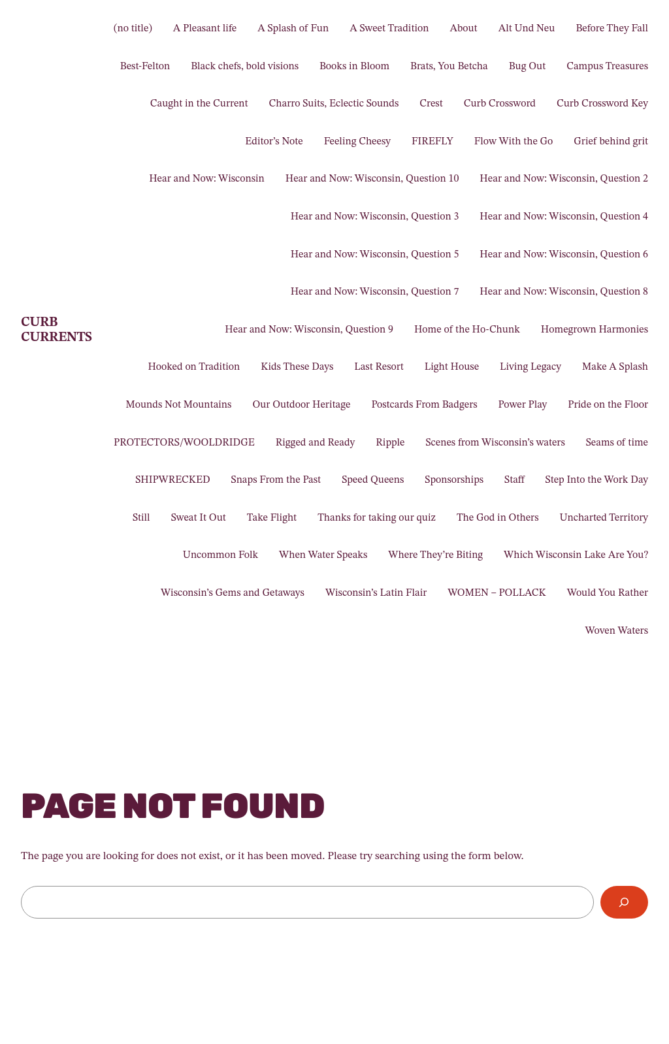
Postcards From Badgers (424, 405)
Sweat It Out (198, 518)
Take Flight (272, 518)
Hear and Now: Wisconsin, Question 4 (564, 217)
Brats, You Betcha (449, 66)
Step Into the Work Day (597, 480)
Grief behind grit (611, 142)
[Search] (624, 902)
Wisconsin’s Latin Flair (376, 593)
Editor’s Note (273, 142)
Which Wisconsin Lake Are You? (576, 555)
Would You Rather (607, 593)
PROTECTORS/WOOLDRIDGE (184, 443)
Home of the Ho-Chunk (467, 330)
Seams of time (617, 443)
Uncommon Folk (220, 555)
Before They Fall (612, 29)
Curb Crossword (500, 104)
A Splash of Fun (293, 29)
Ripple (390, 443)
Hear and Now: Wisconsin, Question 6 (564, 255)
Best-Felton (145, 66)
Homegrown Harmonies (594, 330)
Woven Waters (616, 631)
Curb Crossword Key (602, 104)
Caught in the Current (199, 104)
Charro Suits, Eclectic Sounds (334, 104)
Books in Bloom (354, 66)
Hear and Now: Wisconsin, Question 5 (375, 255)
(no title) (133, 29)
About (463, 29)
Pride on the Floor (608, 405)
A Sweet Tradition (389, 29)
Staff (514, 480)
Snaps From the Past (276, 480)
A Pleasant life (205, 29)
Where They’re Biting (435, 555)
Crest (430, 104)
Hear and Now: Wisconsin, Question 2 (564, 179)
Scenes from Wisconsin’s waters (495, 443)
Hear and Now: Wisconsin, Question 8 (564, 292)
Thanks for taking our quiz (377, 518)
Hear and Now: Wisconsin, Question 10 (372, 179)
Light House (452, 367)
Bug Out (527, 66)
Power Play (522, 405)
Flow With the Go (513, 142)
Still (141, 518)
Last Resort (379, 367)
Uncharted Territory (604, 518)
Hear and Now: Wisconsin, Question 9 (309, 330)
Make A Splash (615, 367)
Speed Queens (373, 480)
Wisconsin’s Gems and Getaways (232, 593)
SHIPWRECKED (172, 480)
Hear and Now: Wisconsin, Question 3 (375, 217)
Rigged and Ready (315, 443)
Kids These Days (297, 367)
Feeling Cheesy (357, 142)
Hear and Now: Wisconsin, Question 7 (375, 292)
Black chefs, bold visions (245, 66)
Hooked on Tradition (194, 367)
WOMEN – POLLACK (497, 593)
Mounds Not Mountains (178, 405)
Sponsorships (454, 480)
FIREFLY (432, 142)
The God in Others (498, 518)
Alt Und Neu (526, 29)
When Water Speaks (323, 555)
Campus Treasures (607, 66)
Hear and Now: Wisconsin (207, 179)
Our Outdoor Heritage (301, 405)
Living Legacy (530, 367)
